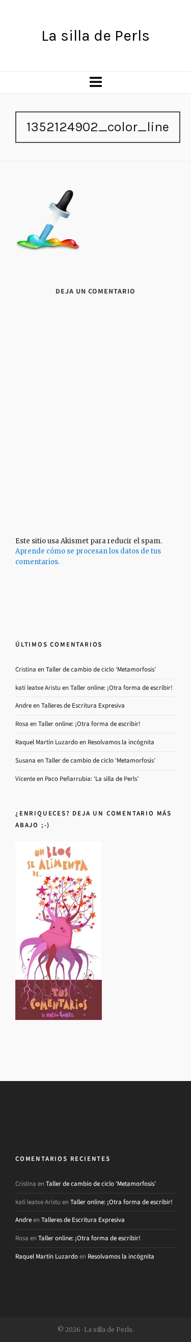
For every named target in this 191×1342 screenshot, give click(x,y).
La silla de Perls (95, 35)
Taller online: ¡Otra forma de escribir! (121, 687)
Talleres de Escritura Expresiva (83, 705)
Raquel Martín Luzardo (46, 742)
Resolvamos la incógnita (121, 742)
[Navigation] (95, 82)
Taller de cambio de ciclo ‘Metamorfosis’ (101, 669)
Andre (23, 705)
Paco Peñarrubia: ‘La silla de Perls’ (92, 778)
